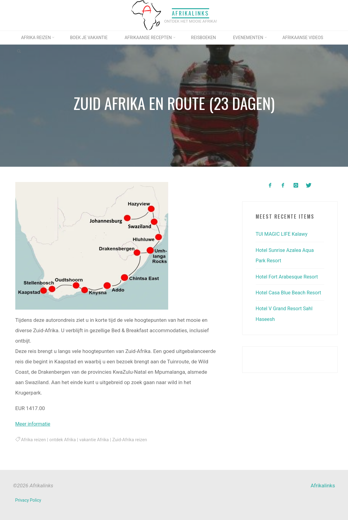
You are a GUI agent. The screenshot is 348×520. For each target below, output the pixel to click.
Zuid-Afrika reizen (134, 439)
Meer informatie (33, 423)
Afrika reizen (34, 439)
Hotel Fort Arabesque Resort (288, 276)
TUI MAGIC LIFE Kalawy (283, 234)
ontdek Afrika (64, 439)
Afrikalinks (190, 13)
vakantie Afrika (97, 439)
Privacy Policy (28, 499)
